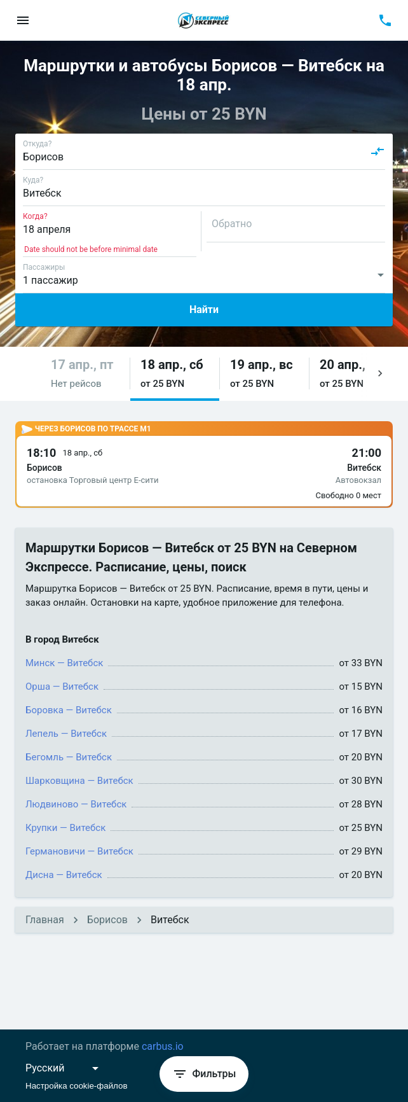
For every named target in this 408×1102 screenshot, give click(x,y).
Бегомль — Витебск (68, 757)
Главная (44, 920)
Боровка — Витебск (68, 710)
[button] (85, 374)
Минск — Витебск (64, 663)
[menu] (23, 20)
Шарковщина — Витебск (79, 780)
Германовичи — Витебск (79, 851)
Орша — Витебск (62, 686)
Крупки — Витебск (65, 827)
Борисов (107, 920)
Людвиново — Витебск (75, 804)
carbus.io (163, 1046)
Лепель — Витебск (66, 733)
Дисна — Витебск (63, 875)
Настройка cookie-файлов (76, 1086)
